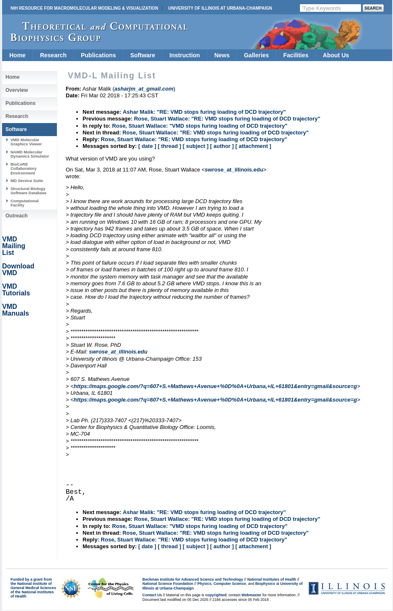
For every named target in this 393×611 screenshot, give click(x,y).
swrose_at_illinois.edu (234, 169)
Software (142, 55)
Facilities (295, 55)
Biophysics (265, 584)
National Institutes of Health (271, 579)
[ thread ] (169, 146)
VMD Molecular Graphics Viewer (26, 141)
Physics (204, 584)
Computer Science (230, 584)
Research (53, 55)
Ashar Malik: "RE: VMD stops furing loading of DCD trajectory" (204, 112)
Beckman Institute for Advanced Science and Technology (192, 579)
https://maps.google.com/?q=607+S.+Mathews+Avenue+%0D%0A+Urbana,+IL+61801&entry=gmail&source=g (215, 386)
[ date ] (147, 146)
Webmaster (251, 595)
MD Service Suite (27, 180)
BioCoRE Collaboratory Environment (24, 168)
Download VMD (18, 269)
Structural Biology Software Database (28, 190)
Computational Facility (25, 202)
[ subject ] (196, 146)
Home (17, 55)
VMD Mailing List (13, 246)
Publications (98, 55)
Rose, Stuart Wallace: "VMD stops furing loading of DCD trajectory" (199, 126)
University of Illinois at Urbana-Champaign (220, 8)
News (222, 55)
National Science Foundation (167, 584)
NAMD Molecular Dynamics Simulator (30, 154)
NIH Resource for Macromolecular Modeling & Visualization (84, 8)
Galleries (256, 55)
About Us (336, 55)
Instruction (184, 55)
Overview (16, 90)
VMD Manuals (15, 310)
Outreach (16, 216)
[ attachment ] (253, 146)
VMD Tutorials (16, 290)
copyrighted (215, 595)
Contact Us (152, 595)
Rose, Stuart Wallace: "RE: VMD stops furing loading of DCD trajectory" (227, 118)
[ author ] (222, 146)
